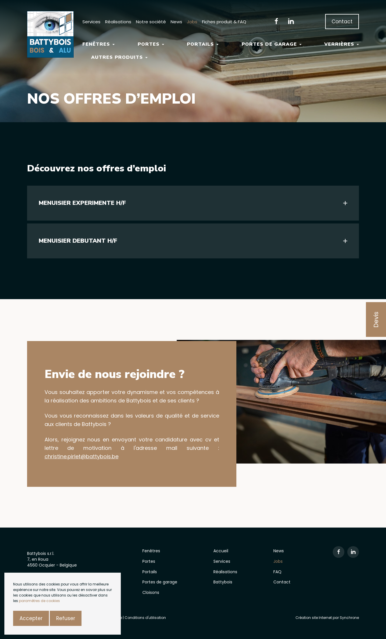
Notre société (151, 22)
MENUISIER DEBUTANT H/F (78, 241)
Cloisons (150, 592)
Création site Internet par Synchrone (327, 617)
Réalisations (118, 22)
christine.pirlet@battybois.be (81, 456)
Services (91, 22)
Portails (203, 44)
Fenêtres (98, 44)
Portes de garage (272, 44)
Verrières (341, 44)
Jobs (192, 22)
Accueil (220, 551)
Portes (151, 44)
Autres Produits (119, 57)
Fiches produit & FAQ (224, 22)
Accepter (31, 618)
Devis (376, 320)
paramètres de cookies (39, 600)
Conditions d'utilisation (145, 617)
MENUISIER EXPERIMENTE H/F (82, 203)
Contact (342, 21)
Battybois (222, 582)
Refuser (65, 618)
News (176, 22)
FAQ (277, 572)
